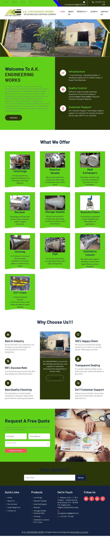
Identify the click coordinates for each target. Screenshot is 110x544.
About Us (71, 12)
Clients (94, 11)
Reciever (35, 507)
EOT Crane (36, 522)
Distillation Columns (40, 520)
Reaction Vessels (39, 501)
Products (81, 11)
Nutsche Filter (38, 513)
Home (62, 11)
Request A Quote (15, 451)
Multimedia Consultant (79, 532)
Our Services (11, 504)
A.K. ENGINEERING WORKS (34, 532)
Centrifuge (36, 498)
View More (14, 118)
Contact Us (104, 12)
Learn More (55, 378)
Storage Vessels (38, 511)
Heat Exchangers (39, 504)
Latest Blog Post (12, 507)
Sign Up (80, 478)
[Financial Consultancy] (27, 444)
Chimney (35, 516)
